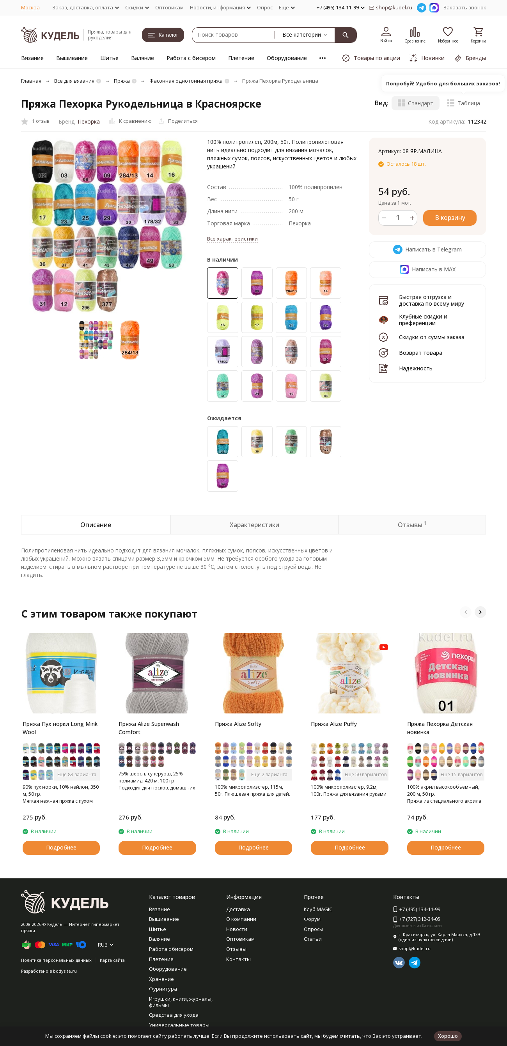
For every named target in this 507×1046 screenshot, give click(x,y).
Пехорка (89, 121)
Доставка (238, 909)
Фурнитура (163, 988)
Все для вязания (74, 80)
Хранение (161, 978)
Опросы (313, 929)
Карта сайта (112, 960)
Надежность (416, 368)
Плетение (241, 58)
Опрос (265, 7)
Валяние (142, 58)
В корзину (450, 217)
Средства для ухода (174, 1014)
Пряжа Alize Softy (238, 723)
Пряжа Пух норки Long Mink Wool (60, 728)
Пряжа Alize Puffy (334, 723)
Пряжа (122, 80)
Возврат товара (420, 352)
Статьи (313, 938)
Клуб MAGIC (318, 909)
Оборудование (287, 58)
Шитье (109, 58)
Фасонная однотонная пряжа (186, 80)
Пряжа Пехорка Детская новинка (440, 728)
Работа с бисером (191, 58)
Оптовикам (169, 7)
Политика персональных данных (56, 960)
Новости (236, 929)
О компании (241, 918)
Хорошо (448, 1035)
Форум (312, 918)
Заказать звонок (464, 7)
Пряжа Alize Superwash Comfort (149, 728)
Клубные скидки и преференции (423, 320)
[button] (466, 612)
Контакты (238, 959)
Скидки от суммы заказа (431, 337)
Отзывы (236, 948)
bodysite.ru (65, 971)
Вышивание (72, 58)
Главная (31, 80)
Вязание (32, 58)
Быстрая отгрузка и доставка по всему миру (431, 300)
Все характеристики (232, 238)
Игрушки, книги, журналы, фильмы (181, 1002)
